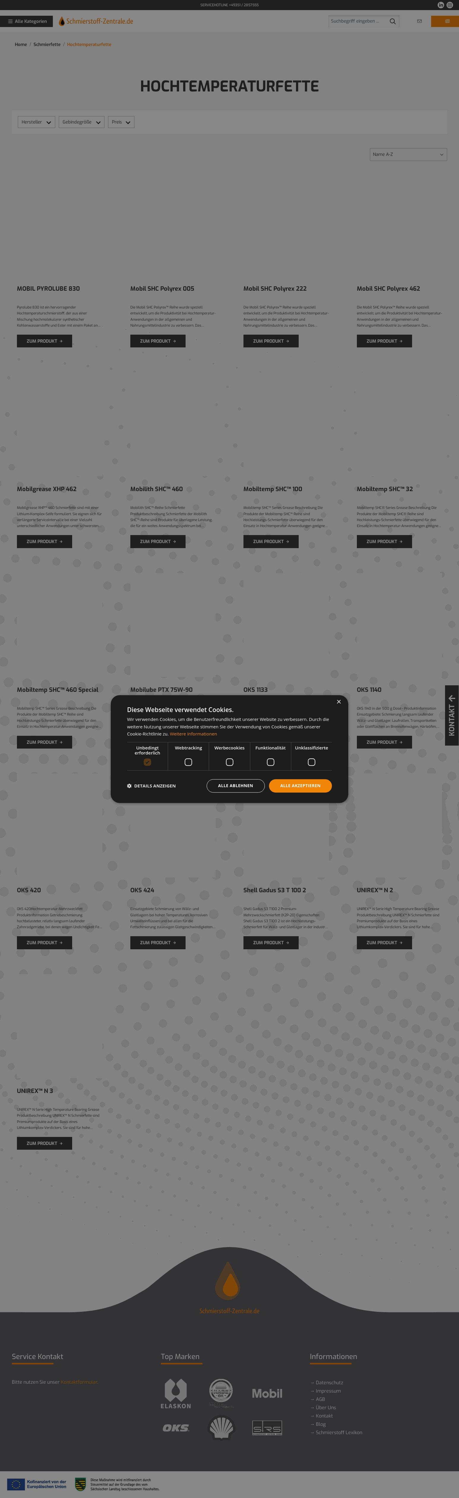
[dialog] (229, 749)
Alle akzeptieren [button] (300, 785)
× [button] (338, 702)
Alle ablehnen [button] (235, 785)
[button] (151, 786)
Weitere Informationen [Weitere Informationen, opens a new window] (193, 734)
